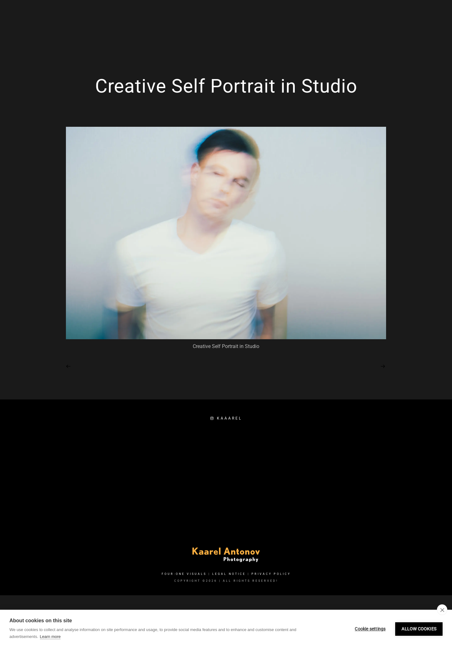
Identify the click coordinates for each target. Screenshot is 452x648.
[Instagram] (375, 13)
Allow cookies (418, 628)
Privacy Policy (271, 574)
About (375, 26)
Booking (403, 26)
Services (310, 26)
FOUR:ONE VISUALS (184, 574)
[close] (442, 609)
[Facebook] (364, 13)
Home (282, 26)
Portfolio (344, 26)
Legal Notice (229, 574)
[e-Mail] (386, 13)
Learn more (50, 636)
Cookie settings (370, 628)
